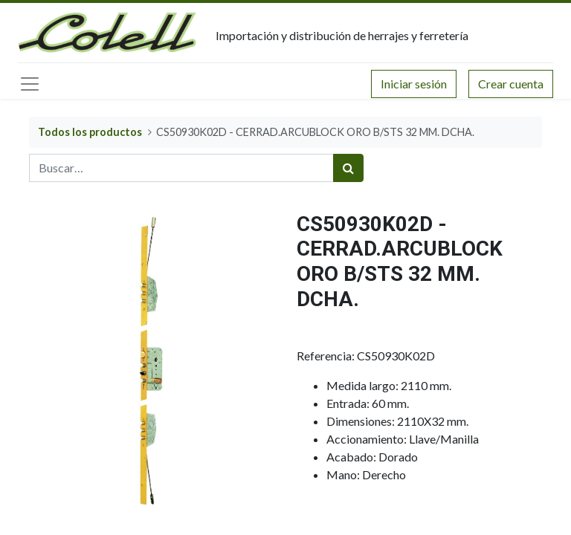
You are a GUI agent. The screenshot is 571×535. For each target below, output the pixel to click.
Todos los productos (90, 132)
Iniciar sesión (414, 84)
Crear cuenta (510, 84)
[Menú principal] (30, 84)
